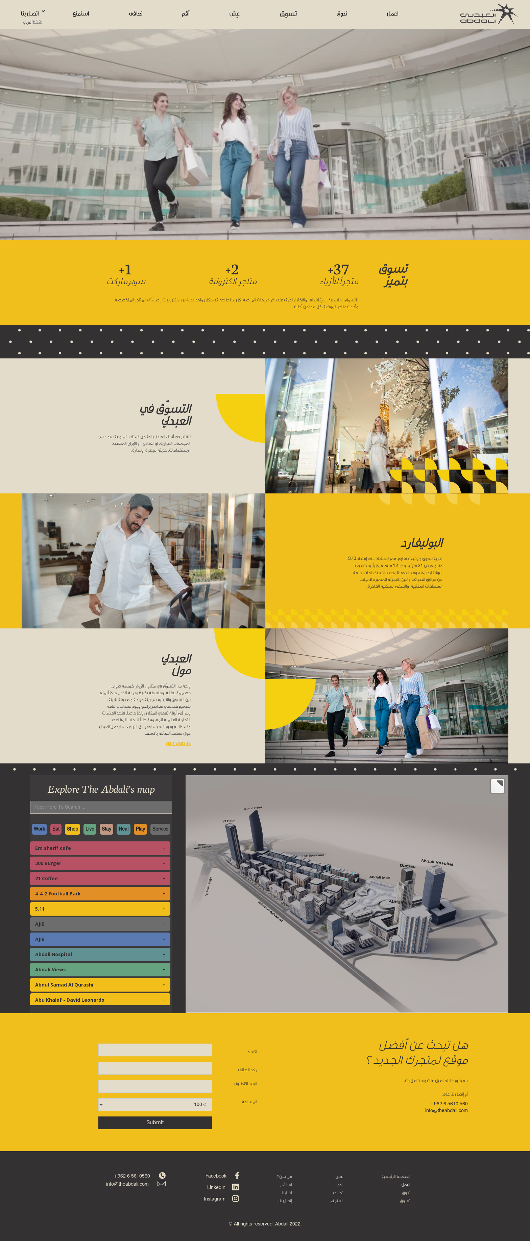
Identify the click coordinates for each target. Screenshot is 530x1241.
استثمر (286, 1184)
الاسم (252, 1051)
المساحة (249, 1102)
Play (140, 829)
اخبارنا (287, 1192)
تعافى (338, 1192)
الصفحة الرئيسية (395, 1176)
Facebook (216, 1176)
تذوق (406, 1192)
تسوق (405, 1200)
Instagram (214, 1199)
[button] (36, 11)
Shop (72, 829)
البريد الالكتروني (245, 1083)
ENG (37, 22)
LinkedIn (216, 1187)
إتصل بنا (285, 1200)
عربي (27, 22)
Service (160, 829)
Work (39, 829)
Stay (106, 829)
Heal (123, 829)
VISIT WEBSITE (178, 743)
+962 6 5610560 (132, 1176)
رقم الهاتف (247, 1070)
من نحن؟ (284, 1176)
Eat (55, 829)
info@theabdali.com (127, 1184)
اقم (340, 1184)
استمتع (336, 1200)
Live (90, 829)
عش (339, 1176)
